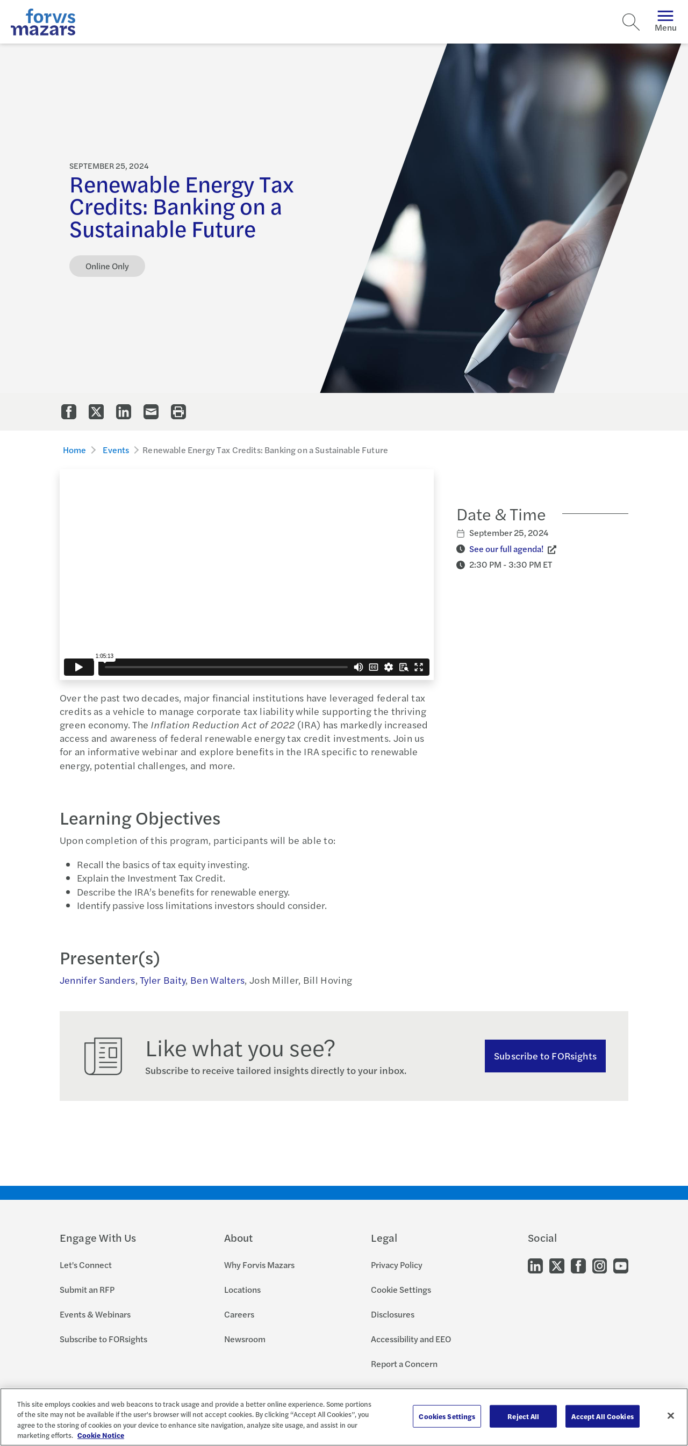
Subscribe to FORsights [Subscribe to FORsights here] (545, 1055)
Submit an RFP (87, 1289)
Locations (242, 1289)
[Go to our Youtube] (620, 1265)
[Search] (631, 22)
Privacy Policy (396, 1264)
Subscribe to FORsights (103, 1339)
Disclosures (392, 1314)
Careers (239, 1314)
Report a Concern (404, 1363)
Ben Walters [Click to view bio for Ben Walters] (217, 979)
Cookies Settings (447, 1416)
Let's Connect (86, 1264)
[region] (344, 1417)
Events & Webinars (95, 1314)
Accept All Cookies (602, 1416)
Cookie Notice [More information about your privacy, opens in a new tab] (100, 1435)
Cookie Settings (401, 1289)
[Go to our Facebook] (578, 1265)
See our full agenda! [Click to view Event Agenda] (506, 548)
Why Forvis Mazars (259, 1264)
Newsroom (245, 1339)
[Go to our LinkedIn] (535, 1265)
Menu (666, 21)
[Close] (671, 1415)
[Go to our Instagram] (599, 1265)
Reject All (523, 1416)
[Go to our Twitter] (556, 1265)
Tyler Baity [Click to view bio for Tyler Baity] (162, 979)
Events (116, 449)
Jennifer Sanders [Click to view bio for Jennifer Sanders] (97, 979)
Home (75, 449)
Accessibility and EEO (411, 1339)
